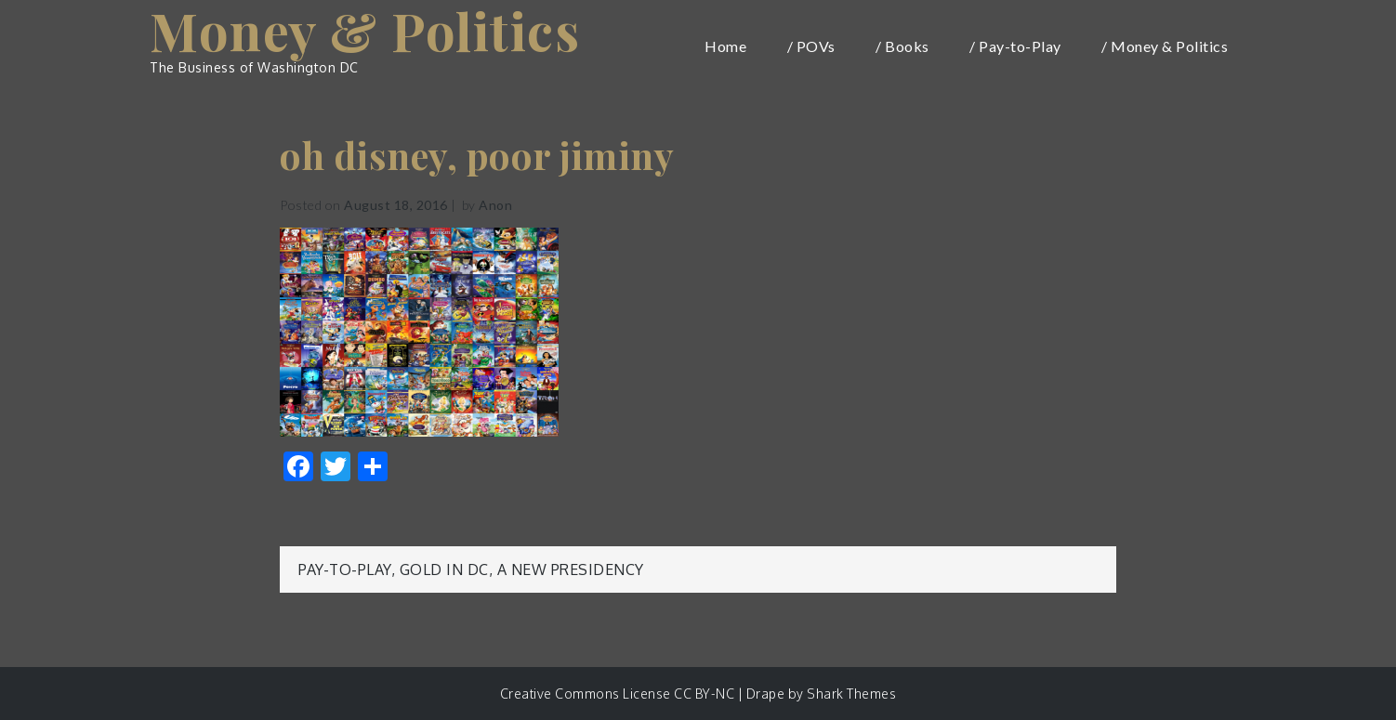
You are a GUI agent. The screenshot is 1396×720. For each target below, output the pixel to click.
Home (725, 46)
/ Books (902, 46)
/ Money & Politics (1164, 46)
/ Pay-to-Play (1015, 46)
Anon (495, 205)
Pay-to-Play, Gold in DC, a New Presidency (471, 569)
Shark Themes (851, 693)
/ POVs (811, 46)
